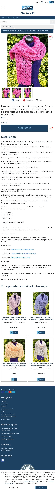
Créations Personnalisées (8, 416)
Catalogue (4, 404)
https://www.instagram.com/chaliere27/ (24, 253)
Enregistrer (28, 100)
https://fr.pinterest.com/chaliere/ (20, 257)
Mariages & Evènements (8, 414)
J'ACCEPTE (41, 487)
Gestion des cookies (6, 436)
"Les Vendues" (5, 419)
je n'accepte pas (13, 487)
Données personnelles (7, 439)
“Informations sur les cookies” (32, 481)
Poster (39, 100)
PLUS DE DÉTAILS (24, 128)
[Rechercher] (52, 21)
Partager (16, 100)
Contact (37, 2)
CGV (3, 411)
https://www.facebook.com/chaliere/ (22, 250)
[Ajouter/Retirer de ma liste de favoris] (51, 128)
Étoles (11, 27)
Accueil (5, 27)
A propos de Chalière (7, 409)
